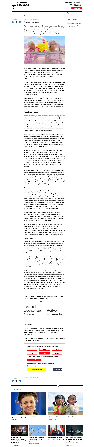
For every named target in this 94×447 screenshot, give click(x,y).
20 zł (44, 353)
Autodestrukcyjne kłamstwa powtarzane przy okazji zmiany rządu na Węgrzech (19, 440)
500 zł (32, 349)
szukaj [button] (70, 13)
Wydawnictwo (60, 13)
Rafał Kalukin (51, 442)
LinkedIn (20, 22)
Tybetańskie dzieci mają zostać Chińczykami (61, 417)
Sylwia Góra (14, 419)
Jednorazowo (51, 359)
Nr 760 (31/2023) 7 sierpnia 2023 (31, 19)
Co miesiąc (34, 359)
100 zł (57, 349)
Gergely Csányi (15, 445)
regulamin (36, 366)
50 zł (32, 353)
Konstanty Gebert (34, 443)
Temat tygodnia (25, 13)
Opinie (52, 13)
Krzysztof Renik (52, 419)
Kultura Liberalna (20, 6)
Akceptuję (34, 366)
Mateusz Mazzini (70, 445)
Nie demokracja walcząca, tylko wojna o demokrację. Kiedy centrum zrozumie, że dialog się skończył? (74, 440)
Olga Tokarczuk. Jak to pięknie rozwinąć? (23, 417)
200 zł (44, 349)
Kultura (34, 13)
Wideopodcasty (43, 13)
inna (57, 353)
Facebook (13, 22)
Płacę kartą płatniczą (36, 369)
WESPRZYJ (77, 8)
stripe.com (57, 369)
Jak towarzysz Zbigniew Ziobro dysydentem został (56, 438)
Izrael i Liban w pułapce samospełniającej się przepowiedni (36, 439)
